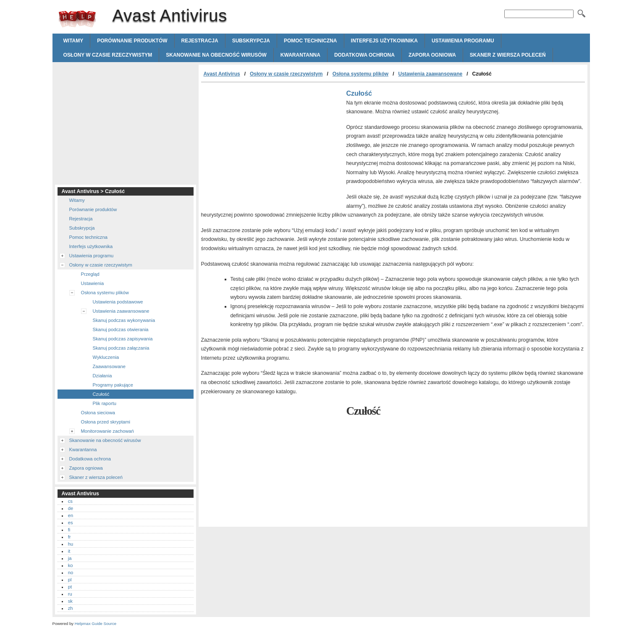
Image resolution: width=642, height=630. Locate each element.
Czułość (101, 394)
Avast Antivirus (77, 18)
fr (69, 536)
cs (70, 501)
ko (70, 565)
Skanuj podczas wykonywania (124, 320)
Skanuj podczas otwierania (121, 329)
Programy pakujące (113, 384)
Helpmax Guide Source (95, 623)
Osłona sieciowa (98, 412)
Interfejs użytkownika (384, 41)
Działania (102, 375)
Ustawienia (92, 283)
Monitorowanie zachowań (107, 431)
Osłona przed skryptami (106, 421)
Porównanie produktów (132, 41)
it (69, 551)
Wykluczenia (106, 357)
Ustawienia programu (463, 41)
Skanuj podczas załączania (121, 347)
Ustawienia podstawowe (118, 301)
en (70, 515)
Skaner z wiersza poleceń (508, 55)
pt (70, 586)
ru (70, 593)
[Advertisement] (271, 145)
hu (70, 543)
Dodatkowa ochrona (364, 55)
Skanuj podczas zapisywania (123, 338)
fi (69, 529)
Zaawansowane (109, 366)
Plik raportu (105, 403)
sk (70, 601)
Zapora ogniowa (432, 55)
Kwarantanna (300, 55)
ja (70, 558)
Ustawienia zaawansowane (430, 74)
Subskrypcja (251, 41)
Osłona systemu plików (360, 74)
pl (70, 579)
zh (70, 608)
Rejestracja (199, 41)
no (70, 572)
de (70, 508)
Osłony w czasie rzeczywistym (107, 55)
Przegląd (90, 274)
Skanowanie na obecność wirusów (216, 55)
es (70, 522)
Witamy (73, 41)
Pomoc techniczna (310, 41)
